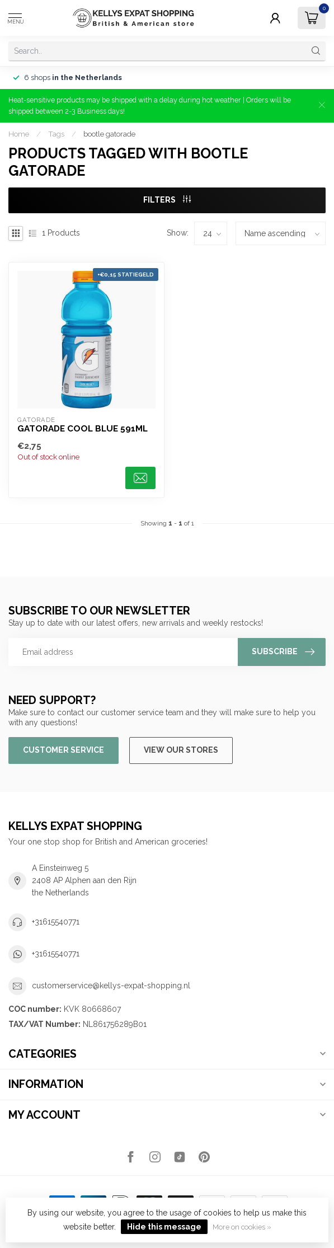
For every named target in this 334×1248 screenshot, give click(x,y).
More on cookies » (242, 1227)
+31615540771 (55, 921)
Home (18, 133)
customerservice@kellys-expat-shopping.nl (111, 985)
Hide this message (164, 1226)
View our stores (181, 749)
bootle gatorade (109, 133)
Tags (56, 133)
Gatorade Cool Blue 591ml (82, 429)
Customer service (63, 749)
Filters (167, 199)
